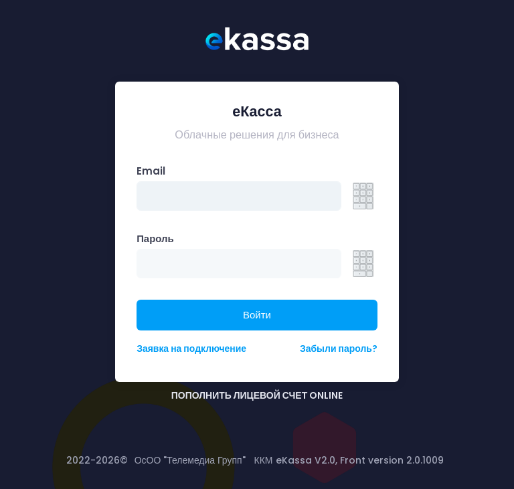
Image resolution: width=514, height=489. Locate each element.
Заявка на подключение (191, 348)
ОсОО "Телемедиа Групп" (190, 460)
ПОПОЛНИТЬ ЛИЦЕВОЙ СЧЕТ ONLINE (257, 395)
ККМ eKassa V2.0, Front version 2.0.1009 (349, 460)
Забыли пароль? (338, 348)
